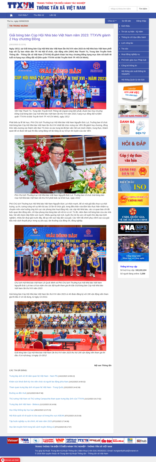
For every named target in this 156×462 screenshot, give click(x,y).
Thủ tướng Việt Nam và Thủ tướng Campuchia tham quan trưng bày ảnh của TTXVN (46, 399)
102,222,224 (140, 270)
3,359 (142, 274)
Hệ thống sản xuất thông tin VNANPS (133, 72)
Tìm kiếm (143, 9)
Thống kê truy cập (128, 266)
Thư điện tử (39, 15)
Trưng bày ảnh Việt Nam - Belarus (24, 404)
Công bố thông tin (128, 65)
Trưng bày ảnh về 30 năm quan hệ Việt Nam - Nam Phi (33, 376)
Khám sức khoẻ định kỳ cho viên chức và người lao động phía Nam (38, 382)
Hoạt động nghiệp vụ (129, 54)
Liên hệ (52, 15)
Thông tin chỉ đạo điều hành (132, 37)
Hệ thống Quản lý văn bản (133, 80)
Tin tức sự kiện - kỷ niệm (131, 31)
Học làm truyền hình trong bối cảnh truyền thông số (31, 427)
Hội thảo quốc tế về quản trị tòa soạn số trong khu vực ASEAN (36, 415)
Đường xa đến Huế (17, 393)
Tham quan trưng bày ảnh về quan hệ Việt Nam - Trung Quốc (36, 387)
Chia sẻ (111, 21)
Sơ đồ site (126, 21)
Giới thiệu (22, 15)
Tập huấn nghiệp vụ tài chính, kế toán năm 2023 (30, 421)
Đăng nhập (141, 21)
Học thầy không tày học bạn (21, 410)
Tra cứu (123, 49)
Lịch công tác (126, 43)
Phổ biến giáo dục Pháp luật (132, 60)
